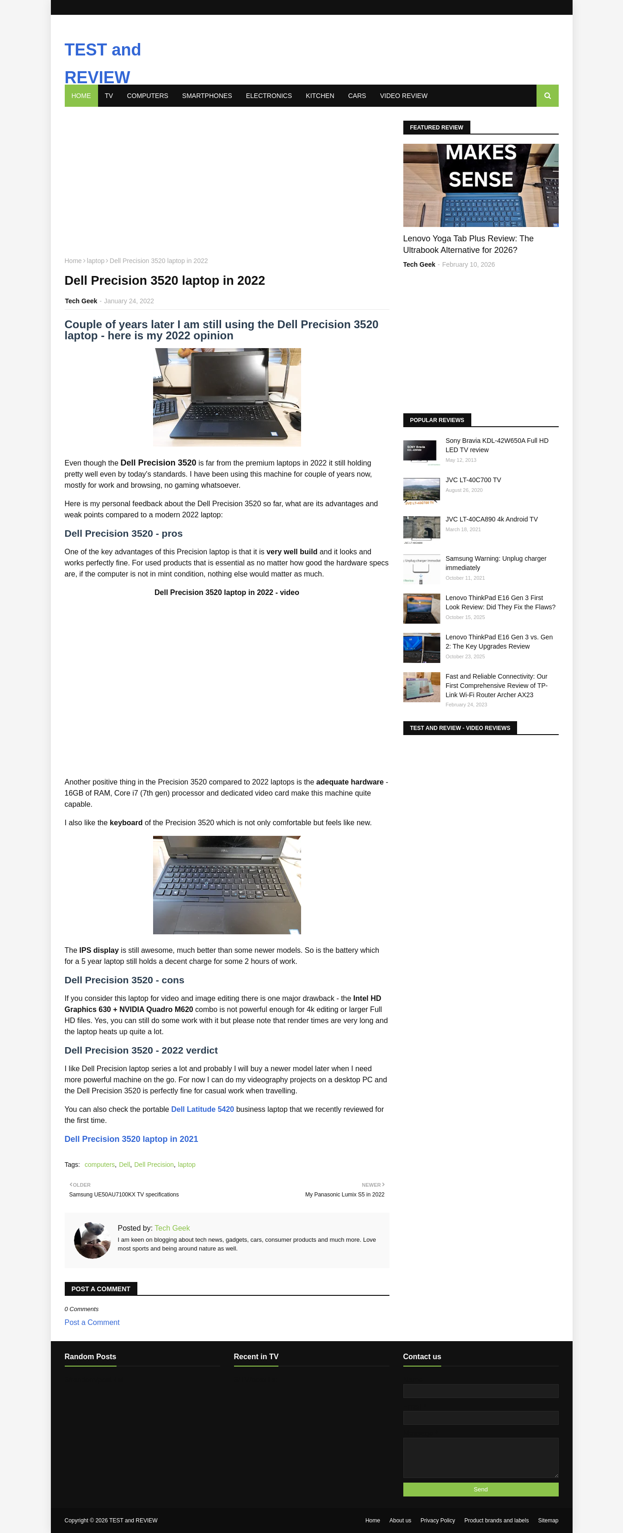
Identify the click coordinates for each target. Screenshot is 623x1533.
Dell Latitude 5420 (202, 1109)
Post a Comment (92, 1322)
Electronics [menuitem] (269, 95)
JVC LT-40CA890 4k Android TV (492, 519)
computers (100, 1164)
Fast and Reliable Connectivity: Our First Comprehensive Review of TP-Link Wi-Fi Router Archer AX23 (497, 685)
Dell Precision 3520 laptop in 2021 (131, 1139)
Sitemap (548, 1520)
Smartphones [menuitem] (207, 95)
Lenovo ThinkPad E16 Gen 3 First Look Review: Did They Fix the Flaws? (501, 602)
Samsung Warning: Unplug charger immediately (496, 563)
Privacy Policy (437, 1520)
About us (400, 1520)
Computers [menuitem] (147, 95)
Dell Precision (154, 1164)
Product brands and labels (496, 1520)
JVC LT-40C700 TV (473, 480)
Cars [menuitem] (357, 95)
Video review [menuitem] (404, 95)
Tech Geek (81, 301)
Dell (124, 1164)
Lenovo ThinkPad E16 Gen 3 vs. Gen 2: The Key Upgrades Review (499, 641)
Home (73, 260)
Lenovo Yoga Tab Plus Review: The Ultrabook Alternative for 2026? (468, 244)
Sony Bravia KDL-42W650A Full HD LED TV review (497, 445)
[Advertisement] (330, 43)
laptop (96, 260)
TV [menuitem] (109, 95)
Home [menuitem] (81, 95)
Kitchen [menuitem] (320, 95)
